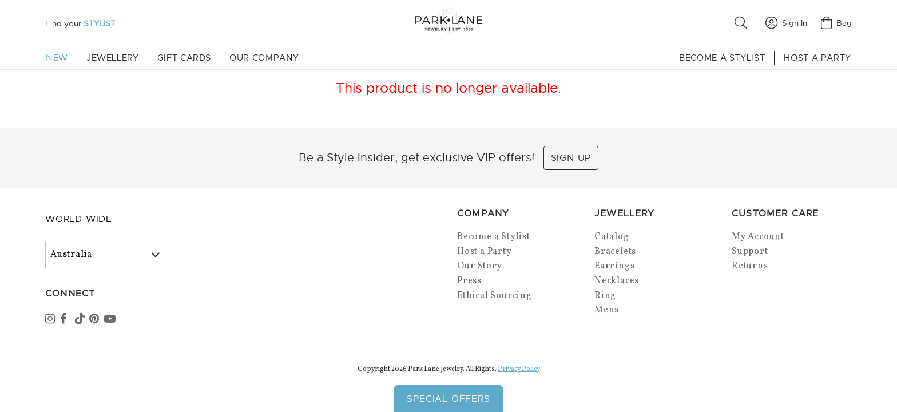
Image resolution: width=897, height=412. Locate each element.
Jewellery (112, 58)
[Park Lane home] (448, 22)
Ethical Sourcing (494, 296)
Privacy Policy (519, 369)
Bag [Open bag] (836, 23)
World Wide (78, 219)
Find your (80, 23)
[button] (743, 23)
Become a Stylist (722, 58)
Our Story (479, 266)
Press (469, 281)
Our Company (264, 58)
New (57, 58)
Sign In (786, 23)
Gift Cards (184, 58)
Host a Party (817, 58)
